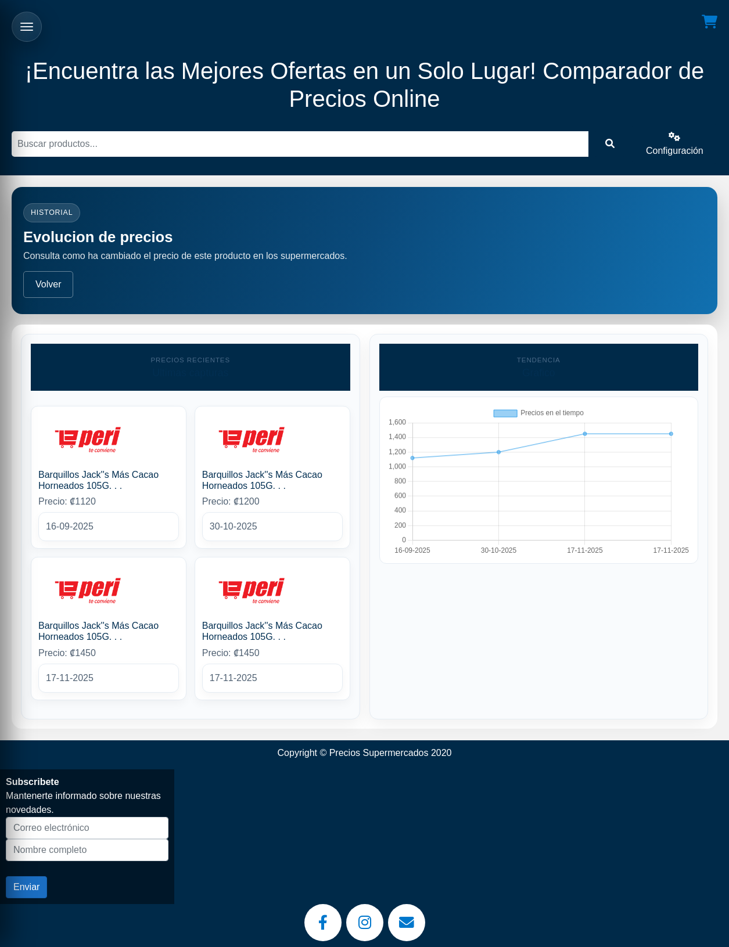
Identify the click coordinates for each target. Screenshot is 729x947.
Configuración (674, 144)
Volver (48, 284)
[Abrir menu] (27, 27)
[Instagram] (364, 922)
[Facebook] (323, 922)
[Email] (406, 922)
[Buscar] (300, 144)
